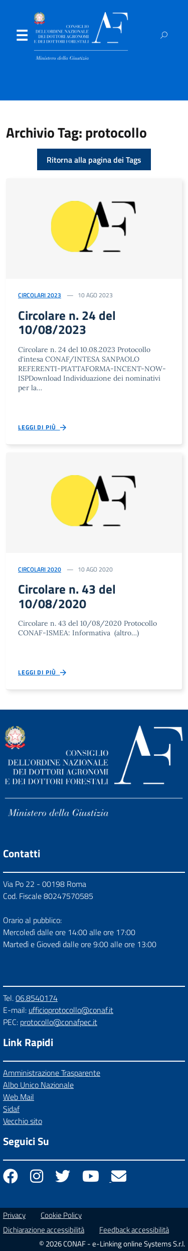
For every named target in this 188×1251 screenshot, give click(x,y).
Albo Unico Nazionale (38, 1085)
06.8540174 (37, 998)
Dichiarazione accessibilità (43, 1229)
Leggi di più (43, 427)
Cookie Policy (61, 1215)
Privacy (14, 1215)
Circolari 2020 (39, 569)
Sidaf (11, 1109)
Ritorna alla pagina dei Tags (94, 160)
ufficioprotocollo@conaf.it (71, 1010)
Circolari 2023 (39, 295)
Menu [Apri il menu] (21, 37)
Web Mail (18, 1097)
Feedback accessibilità (134, 1229)
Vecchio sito (22, 1121)
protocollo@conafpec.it (58, 1022)
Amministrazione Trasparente (51, 1073)
